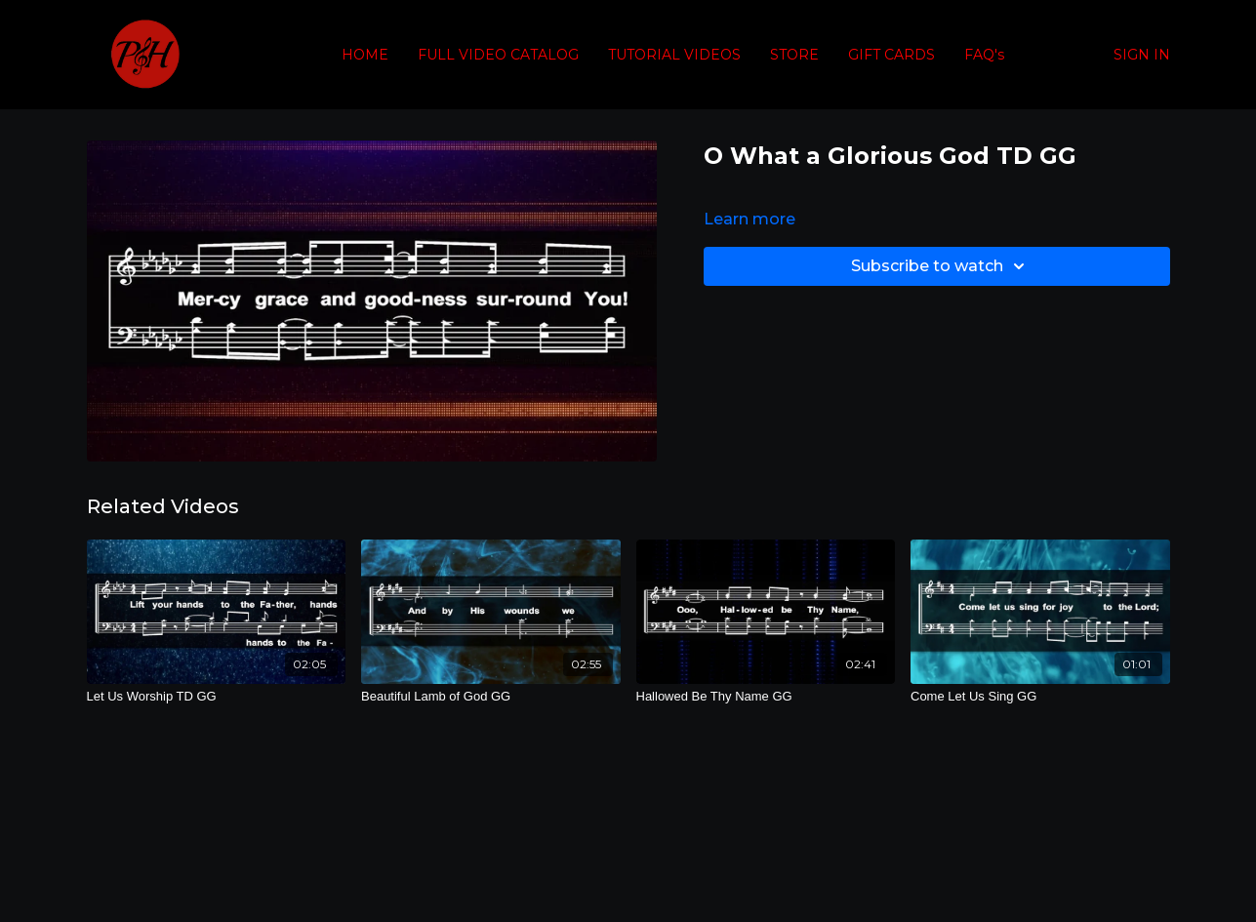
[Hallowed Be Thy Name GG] (766, 696)
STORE (794, 54)
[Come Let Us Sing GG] (1040, 696)
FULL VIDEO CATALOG (498, 54)
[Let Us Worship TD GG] (216, 696)
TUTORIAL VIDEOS (674, 54)
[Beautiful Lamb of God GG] (491, 696)
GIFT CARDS (891, 54)
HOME (365, 54)
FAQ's (984, 54)
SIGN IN (1142, 54)
